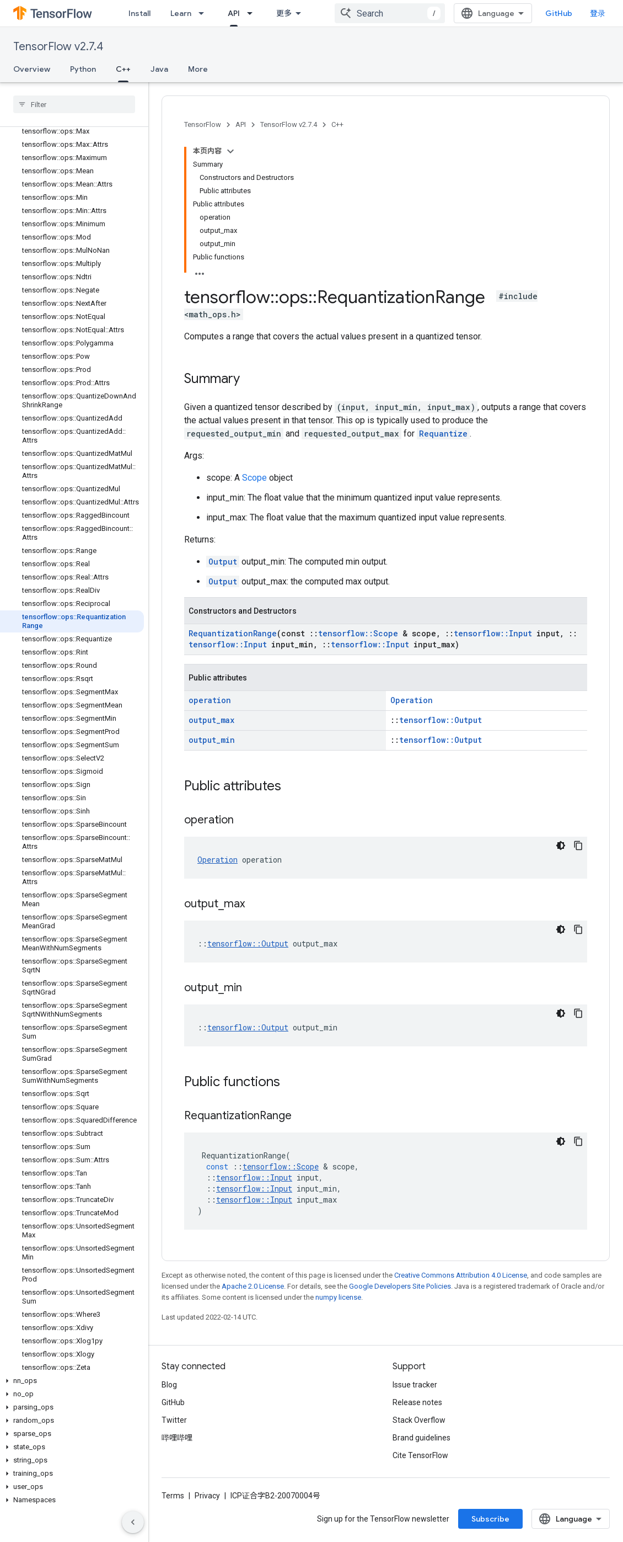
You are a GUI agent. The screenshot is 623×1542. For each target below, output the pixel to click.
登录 (597, 13)
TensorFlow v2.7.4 (58, 47)
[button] (72, 1380)
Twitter (174, 1420)
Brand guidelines (421, 1437)
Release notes (417, 1402)
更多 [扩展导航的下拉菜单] (284, 13)
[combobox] (390, 13)
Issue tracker (415, 1384)
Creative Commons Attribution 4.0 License (460, 1275)
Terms (173, 1495)
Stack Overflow (419, 1420)
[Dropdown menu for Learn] (204, 13)
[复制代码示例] (578, 845)
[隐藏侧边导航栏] (133, 1522)
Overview (31, 69)
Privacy (207, 1495)
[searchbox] (74, 104)
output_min (212, 740)
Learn (180, 13)
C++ (337, 124)
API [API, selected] (234, 13)
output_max (211, 720)
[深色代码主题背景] (561, 845)
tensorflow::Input (493, 633)
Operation (411, 700)
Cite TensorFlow (420, 1455)
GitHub (558, 13)
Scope (254, 477)
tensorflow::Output (440, 720)
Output (222, 561)
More (198, 69)
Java (159, 69)
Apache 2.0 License (253, 1286)
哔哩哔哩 (177, 1437)
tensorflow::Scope (358, 633)
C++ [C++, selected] (123, 69)
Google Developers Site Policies (400, 1286)
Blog (169, 1384)
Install (139, 13)
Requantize (443, 433)
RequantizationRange (233, 633)
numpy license (338, 1297)
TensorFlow (202, 124)
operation (210, 700)
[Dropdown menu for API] (253, 13)
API (240, 124)
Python (83, 69)
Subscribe (490, 1519)
